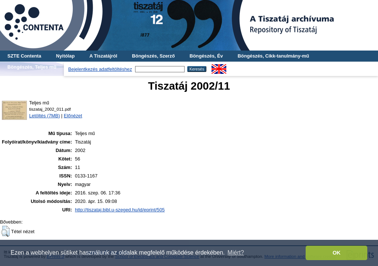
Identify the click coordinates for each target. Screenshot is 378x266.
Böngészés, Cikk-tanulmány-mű (273, 56)
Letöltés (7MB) (44, 115)
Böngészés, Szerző (153, 56)
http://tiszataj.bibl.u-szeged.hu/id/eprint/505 (120, 210)
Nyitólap (65, 56)
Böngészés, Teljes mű (31, 67)
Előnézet (73, 115)
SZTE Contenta (24, 56)
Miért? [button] (235, 252)
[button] (5, 231)
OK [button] (337, 253)
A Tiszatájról (103, 56)
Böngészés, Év (206, 56)
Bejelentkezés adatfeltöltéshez (100, 69)
